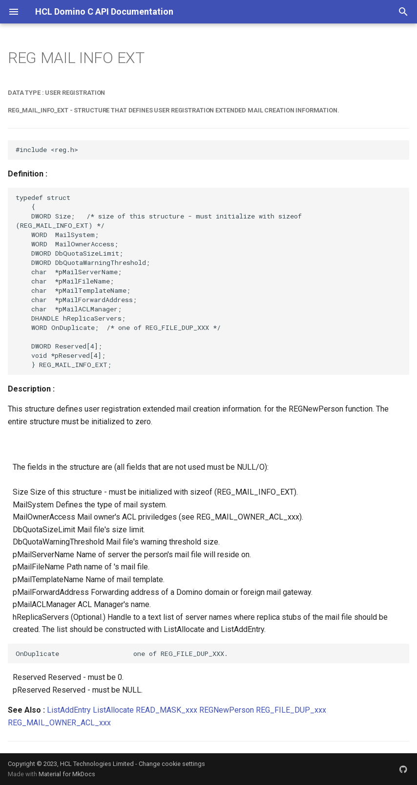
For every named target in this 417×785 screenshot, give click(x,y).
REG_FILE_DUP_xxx (291, 710)
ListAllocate (113, 710)
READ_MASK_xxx (166, 710)
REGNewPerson (226, 710)
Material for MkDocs (67, 774)
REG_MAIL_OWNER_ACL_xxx (59, 722)
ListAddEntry (69, 710)
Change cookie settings (172, 763)
